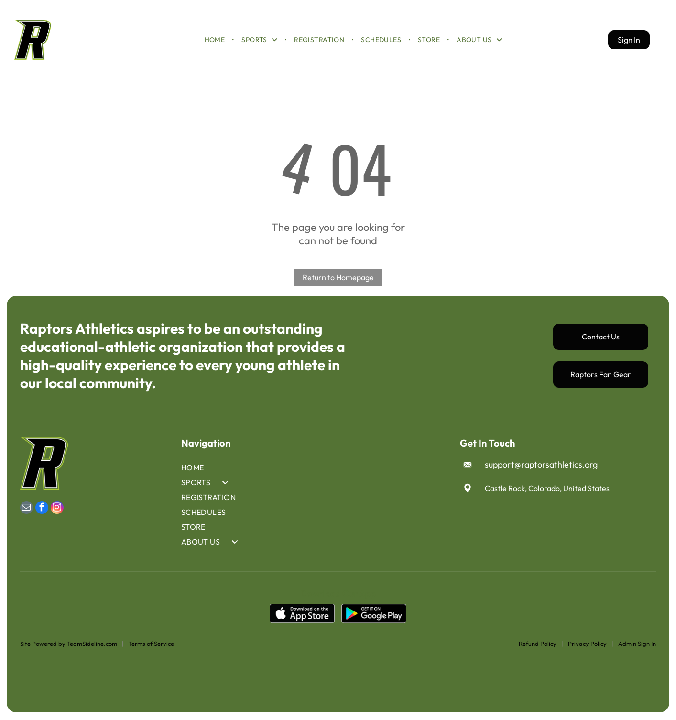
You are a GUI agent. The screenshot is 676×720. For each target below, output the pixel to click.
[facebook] (41, 509)
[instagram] (57, 509)
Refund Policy (537, 644)
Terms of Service (151, 644)
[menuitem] (215, 40)
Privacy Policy (587, 644)
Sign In (629, 40)
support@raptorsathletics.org (541, 465)
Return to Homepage (338, 278)
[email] (26, 509)
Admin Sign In (637, 644)
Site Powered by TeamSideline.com (68, 644)
